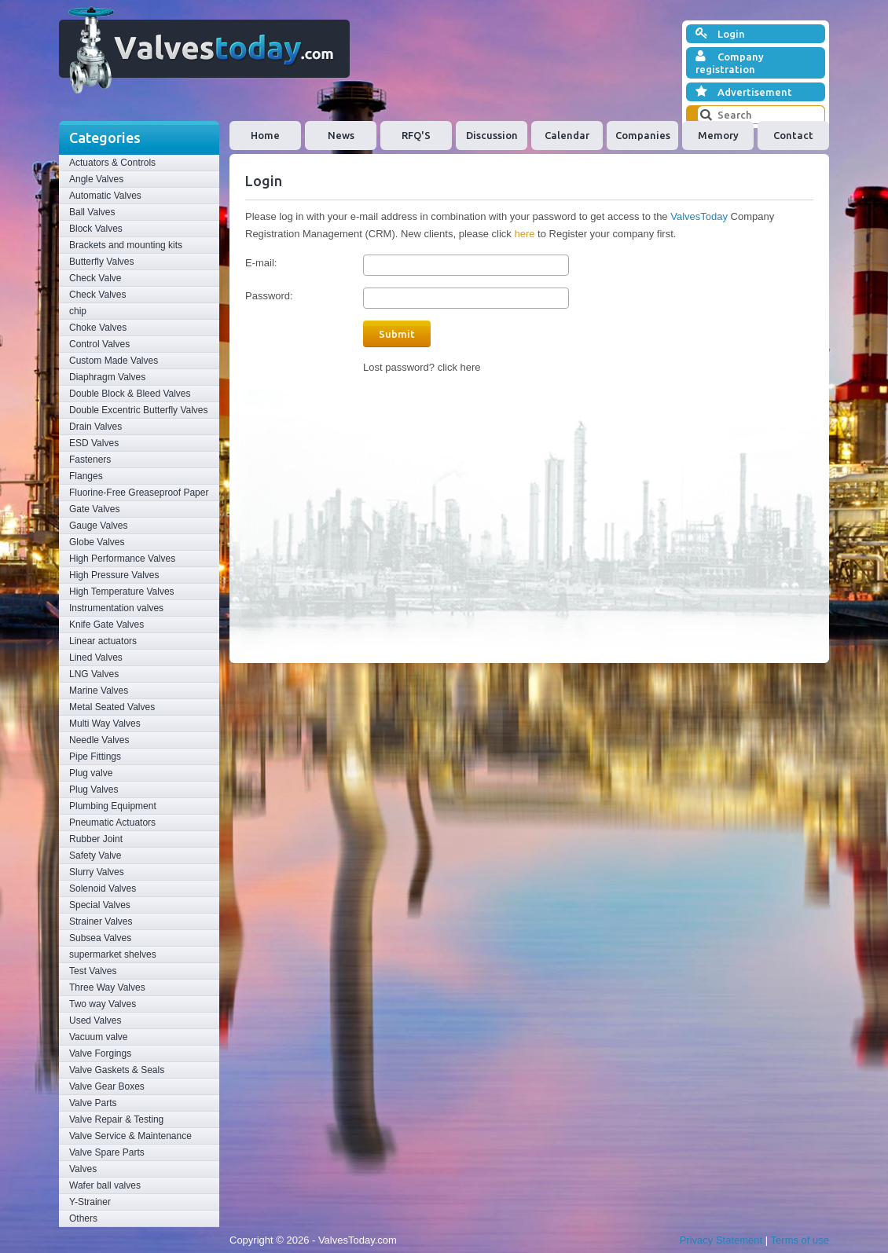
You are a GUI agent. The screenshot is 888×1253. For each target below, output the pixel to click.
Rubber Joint (96, 839)
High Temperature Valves (121, 591)
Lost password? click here (422, 367)
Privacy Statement (721, 1240)
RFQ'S (416, 135)
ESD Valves (94, 443)
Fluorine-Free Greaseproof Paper (138, 492)
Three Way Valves (107, 987)
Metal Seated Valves (112, 707)
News (341, 135)
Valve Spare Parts (107, 1152)
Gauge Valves (98, 525)
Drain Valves (95, 426)
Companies (642, 135)
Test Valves (92, 970)
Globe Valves (96, 542)
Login (720, 33)
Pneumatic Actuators (112, 822)
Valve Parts (92, 1102)
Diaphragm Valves (107, 377)
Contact (793, 135)
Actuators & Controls (112, 162)
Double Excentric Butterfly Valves (138, 410)
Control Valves (99, 344)
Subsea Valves (100, 937)
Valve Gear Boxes (107, 1086)
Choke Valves (98, 327)
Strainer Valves (100, 921)
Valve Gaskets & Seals (116, 1069)
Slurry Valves (96, 871)
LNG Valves (94, 674)
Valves (83, 1168)
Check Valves (97, 294)
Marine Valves (98, 690)
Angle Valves (96, 179)
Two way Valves (102, 1003)
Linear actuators (103, 641)
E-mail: (261, 263)
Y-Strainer (90, 1201)
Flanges (86, 476)
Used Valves (95, 1020)
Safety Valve (95, 855)
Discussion (492, 135)
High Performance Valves (122, 558)
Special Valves (99, 904)
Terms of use (800, 1240)
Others (83, 1218)
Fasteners (90, 459)
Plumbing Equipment (112, 806)
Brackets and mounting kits (125, 245)
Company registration (729, 62)
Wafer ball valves (105, 1185)
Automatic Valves (105, 195)
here (524, 234)
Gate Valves (94, 509)
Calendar (567, 135)
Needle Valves (99, 740)
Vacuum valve (98, 1036)
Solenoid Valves (102, 888)
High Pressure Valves (114, 575)
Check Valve (95, 278)
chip (77, 311)
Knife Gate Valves (106, 624)
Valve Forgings (100, 1053)
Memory (718, 135)
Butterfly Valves (101, 261)
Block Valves (96, 228)
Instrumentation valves (116, 608)
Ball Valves (92, 212)
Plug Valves (93, 789)
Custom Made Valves (113, 360)
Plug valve (90, 773)
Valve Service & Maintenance (130, 1135)
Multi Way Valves (105, 723)
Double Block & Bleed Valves (130, 393)
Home (265, 135)
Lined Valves (96, 657)
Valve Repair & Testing (116, 1119)
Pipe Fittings (95, 756)
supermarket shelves (112, 954)
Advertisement (743, 92)
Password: (269, 296)
